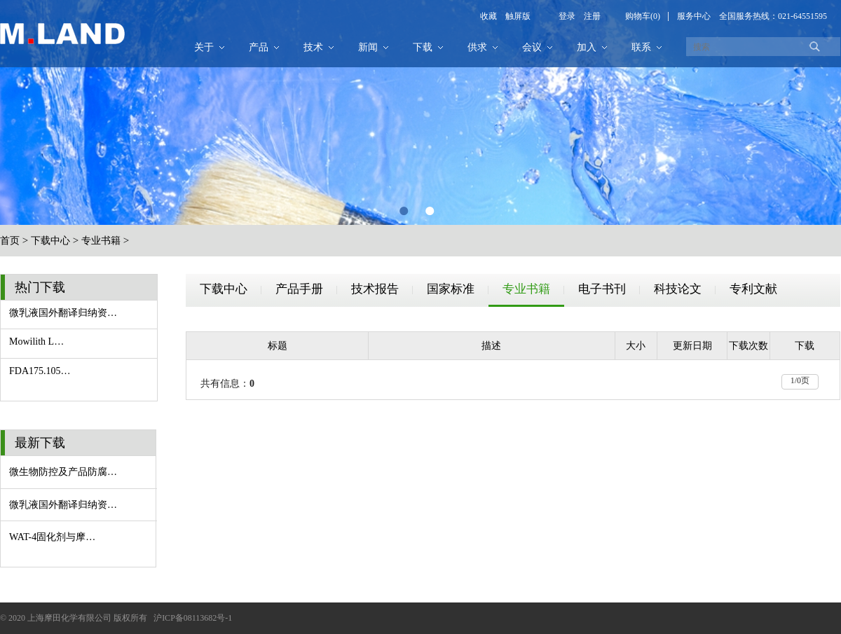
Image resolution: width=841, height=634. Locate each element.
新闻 (368, 47)
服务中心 (694, 16)
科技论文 (678, 289)
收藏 (488, 16)
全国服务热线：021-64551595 (773, 16)
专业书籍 (101, 240)
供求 (477, 47)
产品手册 (299, 289)
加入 (586, 47)
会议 (532, 47)
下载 (422, 47)
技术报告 (375, 289)
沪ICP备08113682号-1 (192, 618)
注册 (588, 16)
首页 (10, 240)
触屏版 (514, 16)
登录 (567, 16)
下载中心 (50, 240)
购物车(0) (642, 16)
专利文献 (753, 289)
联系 (641, 47)
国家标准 (450, 289)
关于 (204, 47)
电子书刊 (602, 289)
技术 (313, 47)
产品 (258, 47)
